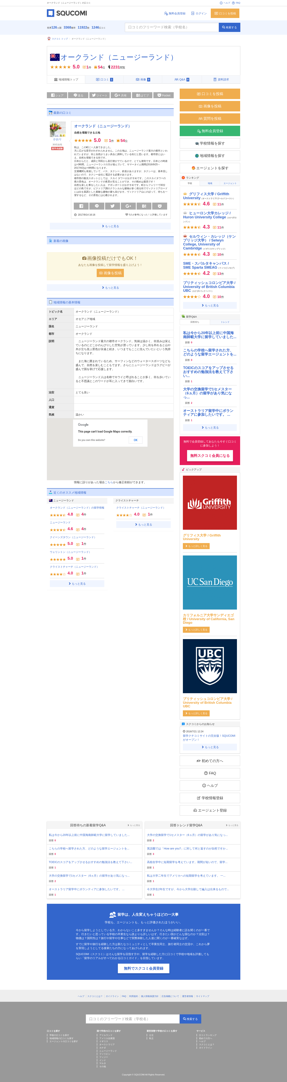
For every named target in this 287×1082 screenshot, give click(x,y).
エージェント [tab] (230, 182)
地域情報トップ (66, 79)
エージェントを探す (210, 167)
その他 (102, 1063)
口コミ (104, 79)
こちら (109, 481)
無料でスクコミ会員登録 (143, 965)
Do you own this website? (91, 439)
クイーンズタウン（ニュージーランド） (73, 536)
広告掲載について (170, 993)
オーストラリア (107, 1041)
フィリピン (104, 1051)
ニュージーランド (60, 521)
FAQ (236, 3)
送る (78, 94)
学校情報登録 (210, 795)
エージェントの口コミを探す (63, 1038)
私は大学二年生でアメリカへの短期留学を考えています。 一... (186, 872)
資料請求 (221, 79)
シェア (57, 94)
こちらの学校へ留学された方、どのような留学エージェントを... (209, 349)
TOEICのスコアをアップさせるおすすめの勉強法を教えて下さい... (208, 369)
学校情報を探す (210, 142)
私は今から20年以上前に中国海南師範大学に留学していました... (209, 332)
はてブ (142, 94)
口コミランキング (208, 1032)
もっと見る (110, 225)
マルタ (102, 1060)
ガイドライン (112, 993)
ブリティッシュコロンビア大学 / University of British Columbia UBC (209, 285)
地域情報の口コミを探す (61, 1035)
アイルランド (105, 1032)
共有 (121, 94)
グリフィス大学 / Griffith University (209, 194)
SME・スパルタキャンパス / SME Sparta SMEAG (209, 264)
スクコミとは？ (95, 993)
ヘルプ (225, 3)
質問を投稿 (209, 118)
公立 (151, 1032)
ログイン (199, 13)
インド (102, 1057)
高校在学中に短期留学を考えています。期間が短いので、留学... (187, 859)
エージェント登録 (210, 807)
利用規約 (133, 993)
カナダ (102, 1044)
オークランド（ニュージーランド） (119, 57)
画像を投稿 (110, 271)
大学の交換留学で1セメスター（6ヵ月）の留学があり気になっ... (207, 390)
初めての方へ (210, 758)
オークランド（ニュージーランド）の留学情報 (77, 506)
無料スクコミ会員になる (210, 453)
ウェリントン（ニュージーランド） (70, 550)
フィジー (103, 1054)
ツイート (100, 94)
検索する (229, 27)
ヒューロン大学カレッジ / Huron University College (210, 215)
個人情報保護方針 (150, 993)
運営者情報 (187, 993)
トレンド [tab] (225, 320)
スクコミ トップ (57, 39)
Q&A (182, 79)
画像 (143, 79)
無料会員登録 (174, 13)
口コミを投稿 (225, 13)
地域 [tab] (210, 182)
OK (136, 439)
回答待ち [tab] (194, 320)
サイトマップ (202, 993)
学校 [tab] (190, 182)
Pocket (164, 94)
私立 (151, 1035)
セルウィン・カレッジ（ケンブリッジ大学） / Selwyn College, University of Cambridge (209, 240)
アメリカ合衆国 (107, 1035)
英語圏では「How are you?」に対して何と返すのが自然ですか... (187, 845)
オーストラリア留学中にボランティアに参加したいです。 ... (208, 410)
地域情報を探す (210, 155)
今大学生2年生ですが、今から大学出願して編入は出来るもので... (188, 886)
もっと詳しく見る (196, 543)
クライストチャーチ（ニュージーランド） (74, 565)
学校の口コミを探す (59, 1032)
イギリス (103, 1038)
